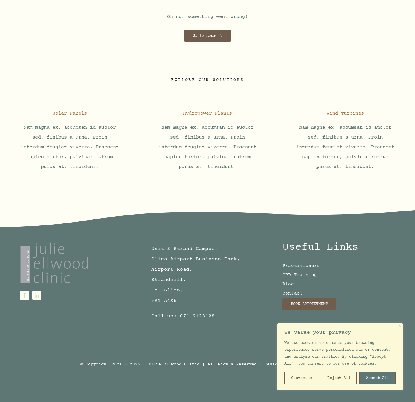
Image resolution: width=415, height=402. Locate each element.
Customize (301, 378)
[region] (340, 356)
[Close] (399, 326)
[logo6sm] (55, 243)
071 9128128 (197, 316)
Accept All (377, 378)
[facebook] (24, 295)
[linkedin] (37, 295)
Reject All (338, 378)
